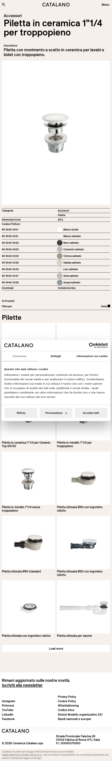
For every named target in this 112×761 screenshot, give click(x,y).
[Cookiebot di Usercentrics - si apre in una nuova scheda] (92, 345)
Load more (56, 648)
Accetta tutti (91, 412)
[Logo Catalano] (15, 731)
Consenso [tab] (19, 355)
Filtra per (7, 306)
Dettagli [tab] (56, 355)
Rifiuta (21, 412)
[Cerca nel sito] (3, 4)
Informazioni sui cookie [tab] (92, 355)
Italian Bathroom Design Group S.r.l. (22, 754)
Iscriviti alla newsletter (22, 685)
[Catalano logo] (56, 4)
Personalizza (56, 412)
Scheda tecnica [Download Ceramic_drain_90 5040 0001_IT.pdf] (66, 288)
